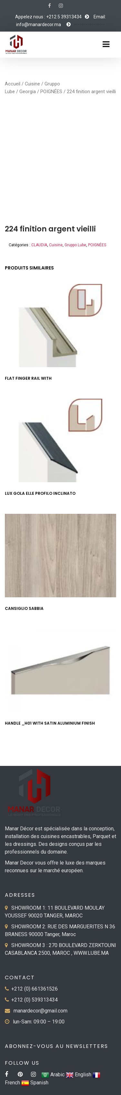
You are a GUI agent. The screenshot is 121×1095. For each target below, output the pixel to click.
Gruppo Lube (75, 245)
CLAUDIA (39, 245)
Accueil (12, 84)
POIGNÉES (51, 91)
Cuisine (32, 84)
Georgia (27, 91)
